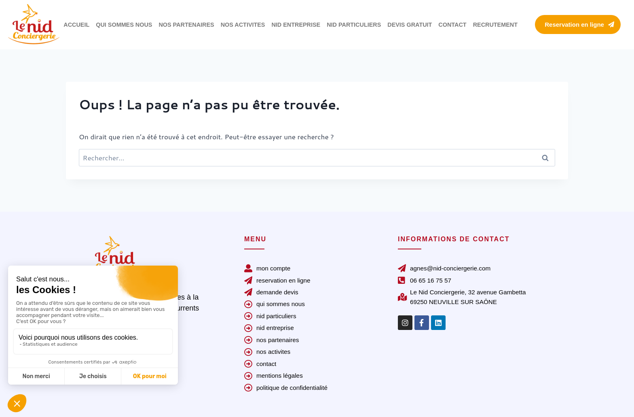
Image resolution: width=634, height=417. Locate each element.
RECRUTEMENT (495, 24)
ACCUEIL (76, 24)
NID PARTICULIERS (354, 24)
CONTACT (452, 24)
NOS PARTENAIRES (186, 24)
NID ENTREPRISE (295, 24)
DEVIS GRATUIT (409, 24)
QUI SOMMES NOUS (124, 24)
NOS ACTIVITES (243, 24)
